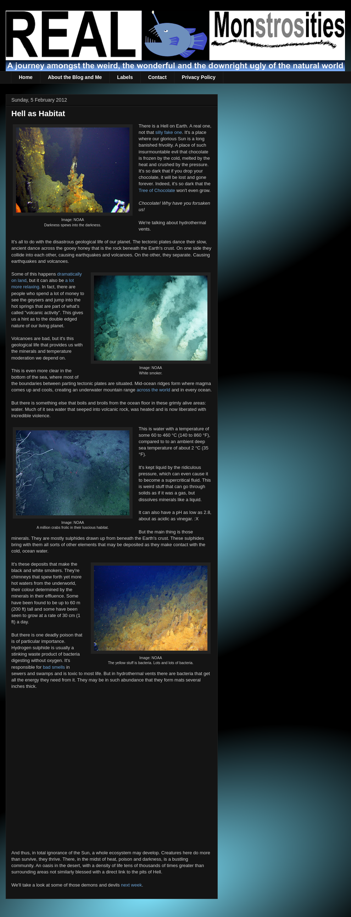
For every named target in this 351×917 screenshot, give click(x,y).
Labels (125, 77)
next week (131, 885)
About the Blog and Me (75, 77)
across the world (153, 389)
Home (26, 77)
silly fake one (168, 132)
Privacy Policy (199, 77)
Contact (157, 77)
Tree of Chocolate (157, 190)
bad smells (54, 667)
